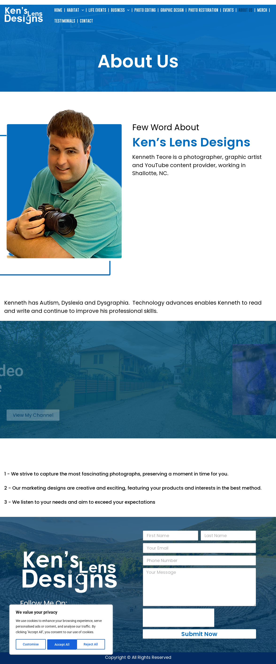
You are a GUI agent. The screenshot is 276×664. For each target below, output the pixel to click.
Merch (262, 10)
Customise (31, 644)
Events (228, 10)
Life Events (97, 10)
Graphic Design (172, 10)
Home (58, 10)
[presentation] (178, 618)
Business (120, 10)
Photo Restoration (203, 10)
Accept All (92, 644)
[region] (61, 630)
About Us (245, 10)
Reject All (61, 644)
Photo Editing (145, 10)
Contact (86, 21)
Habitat (75, 10)
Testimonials (64, 21)
